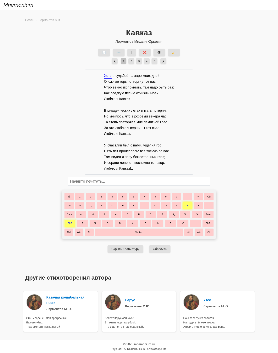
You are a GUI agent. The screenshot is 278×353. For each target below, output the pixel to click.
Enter (208, 214)
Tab (69, 205)
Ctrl (69, 232)
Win (79, 232)
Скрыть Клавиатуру (125, 249)
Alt (89, 232)
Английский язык (134, 348)
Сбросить (160, 249)
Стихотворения (156, 348)
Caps (69, 214)
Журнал (116, 348)
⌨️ (119, 52)
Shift (70, 223)
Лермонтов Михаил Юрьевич (139, 41)
